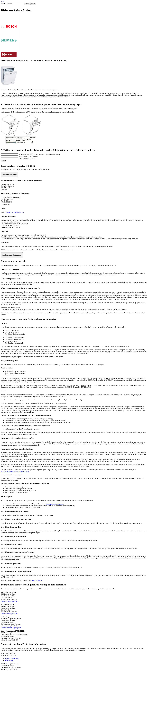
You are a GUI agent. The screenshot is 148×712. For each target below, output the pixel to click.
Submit (4, 201)
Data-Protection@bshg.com (15, 253)
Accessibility (9, 701)
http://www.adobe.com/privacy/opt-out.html (15, 512)
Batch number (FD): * (26, 197)
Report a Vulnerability (12, 699)
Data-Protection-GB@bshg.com (11, 668)
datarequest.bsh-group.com (54, 544)
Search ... (4, 3)
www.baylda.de (37, 621)
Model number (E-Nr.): (26, 195)
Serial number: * (24, 199)
